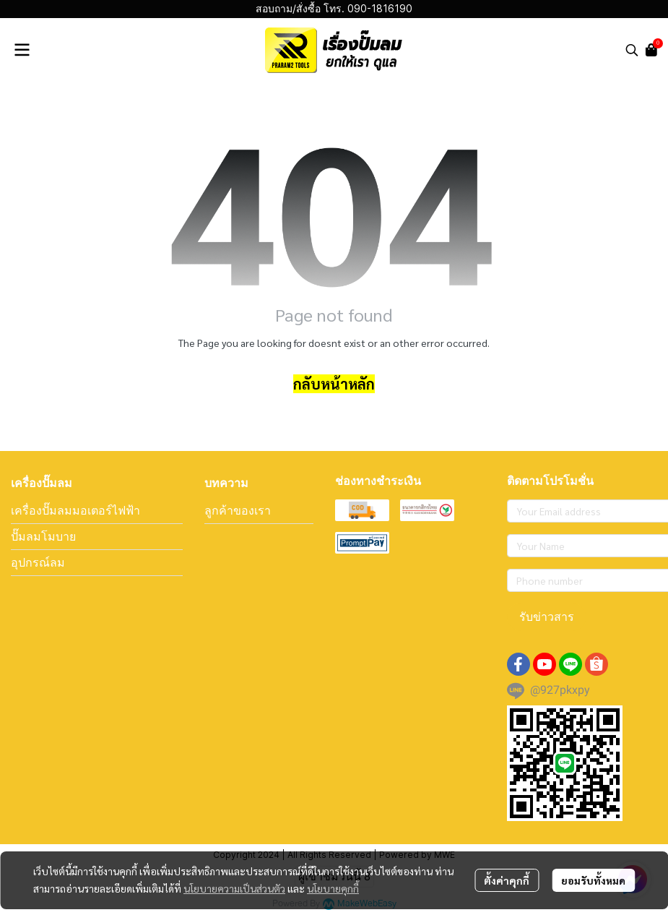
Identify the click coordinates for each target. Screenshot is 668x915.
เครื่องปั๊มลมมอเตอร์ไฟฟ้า (75, 510)
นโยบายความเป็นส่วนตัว (234, 888)
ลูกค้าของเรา (237, 510)
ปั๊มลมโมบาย (43, 536)
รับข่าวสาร (546, 617)
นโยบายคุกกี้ (333, 888)
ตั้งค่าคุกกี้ (506, 880)
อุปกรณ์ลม (38, 562)
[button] (632, 50)
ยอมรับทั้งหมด (593, 880)
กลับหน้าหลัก (334, 383)
